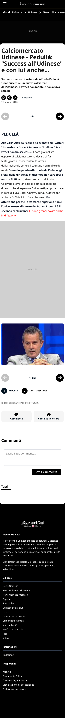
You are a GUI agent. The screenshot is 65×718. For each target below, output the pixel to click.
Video (6, 638)
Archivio (7, 671)
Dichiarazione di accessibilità (18, 684)
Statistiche (8, 603)
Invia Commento (46, 472)
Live (5, 612)
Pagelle (7, 599)
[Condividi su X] (15, 97)
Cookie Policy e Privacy (15, 680)
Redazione (8, 654)
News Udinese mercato (15, 594)
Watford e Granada (13, 629)
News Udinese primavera (16, 590)
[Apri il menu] (4, 4)
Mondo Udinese (12, 12)
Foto (5, 633)
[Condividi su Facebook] (9, 97)
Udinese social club (13, 607)
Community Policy (12, 676)
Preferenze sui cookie (14, 689)
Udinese (32, 12)
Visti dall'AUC (10, 625)
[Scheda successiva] (60, 116)
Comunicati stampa (13, 620)
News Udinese (10, 585)
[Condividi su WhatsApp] (3, 97)
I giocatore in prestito (14, 616)
